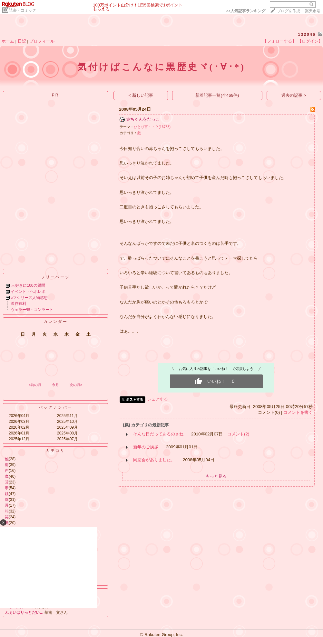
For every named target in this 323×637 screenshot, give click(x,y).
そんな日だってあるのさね (158, 434)
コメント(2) (238, 434)
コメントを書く (298, 412)
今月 (55, 385)
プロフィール (41, 41)
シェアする (157, 399)
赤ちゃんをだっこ (143, 119)
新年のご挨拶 (145, 446)
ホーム (8, 41)
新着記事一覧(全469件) (217, 95)
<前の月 (34, 385)
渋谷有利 (18, 303)
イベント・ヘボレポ (28, 291)
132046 (307, 34)
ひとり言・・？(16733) (152, 127)
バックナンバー (56, 407)
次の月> (76, 385)
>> (245, 11)
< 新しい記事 (141, 95)
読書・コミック (22, 10)
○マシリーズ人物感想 (29, 297)
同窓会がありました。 (154, 459)
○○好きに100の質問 (28, 285)
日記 (22, 41)
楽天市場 (312, 11)
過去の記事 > (293, 95)
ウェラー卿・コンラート (32, 309)
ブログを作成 (288, 11)
